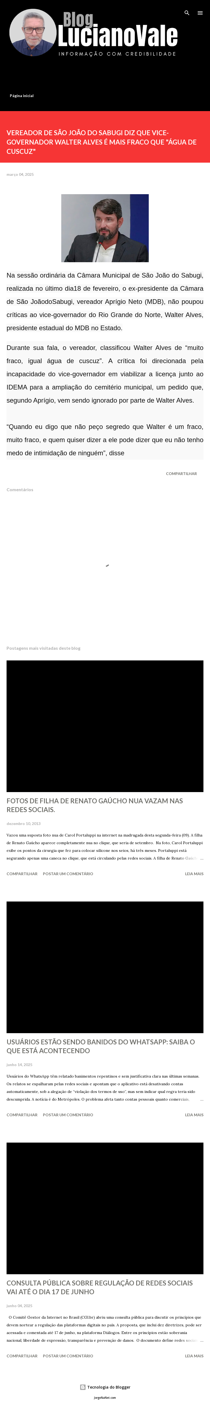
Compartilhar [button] (181, 473)
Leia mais (194, 873)
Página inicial (22, 95)
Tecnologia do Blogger (105, 1387)
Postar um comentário (68, 873)
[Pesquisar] (187, 10)
